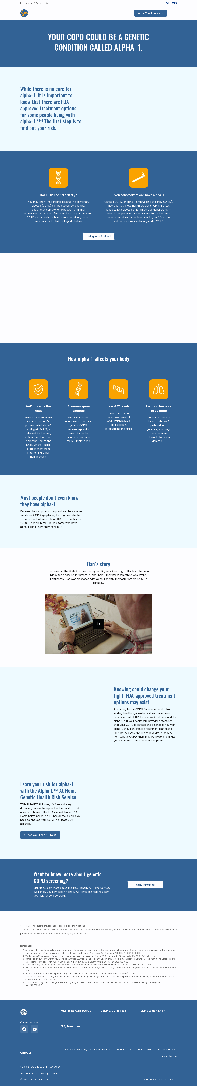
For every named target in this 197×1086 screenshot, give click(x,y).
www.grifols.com (49, 1073)
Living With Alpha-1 (153, 1010)
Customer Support (167, 1049)
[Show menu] (173, 13)
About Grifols (144, 1049)
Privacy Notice (169, 1056)
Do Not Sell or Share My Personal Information (85, 1049)
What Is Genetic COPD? (75, 1010)
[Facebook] (24, 1029)
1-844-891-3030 (28, 1073)
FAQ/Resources (70, 1026)
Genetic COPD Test (113, 1010)
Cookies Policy (124, 1049)
